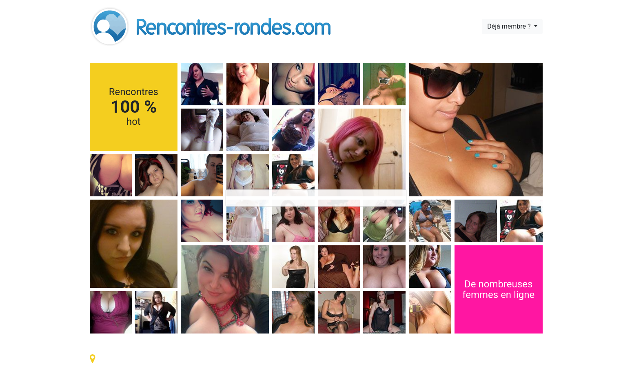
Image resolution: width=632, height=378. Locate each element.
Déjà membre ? (509, 26)
